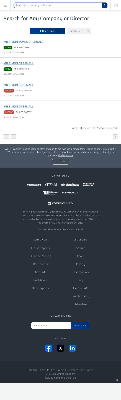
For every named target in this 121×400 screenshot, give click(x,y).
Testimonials (80, 272)
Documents (40, 264)
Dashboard (40, 280)
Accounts (40, 272)
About (81, 256)
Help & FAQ (80, 288)
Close (62, 161)
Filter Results (47, 31)
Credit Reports (40, 248)
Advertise (80, 304)
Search (80, 248)
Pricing (80, 264)
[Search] (104, 5)
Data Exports (40, 288)
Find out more (65, 155)
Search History (80, 296)
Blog (81, 280)
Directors (74, 31)
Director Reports (40, 256)
